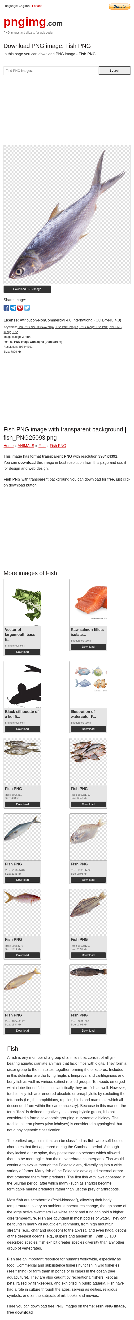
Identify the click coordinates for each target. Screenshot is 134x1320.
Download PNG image (27, 289)
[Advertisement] (67, 112)
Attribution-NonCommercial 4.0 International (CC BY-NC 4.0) (70, 320)
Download (22, 652)
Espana (37, 6)
